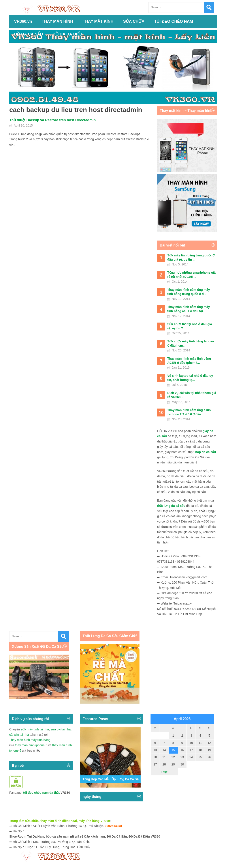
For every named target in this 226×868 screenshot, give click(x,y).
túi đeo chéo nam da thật (41, 792)
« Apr (164, 771)
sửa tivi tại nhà (61, 729)
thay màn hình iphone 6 (31, 745)
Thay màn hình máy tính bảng (29, 740)
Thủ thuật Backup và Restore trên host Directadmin (52, 120)
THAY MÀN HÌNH (57, 21)
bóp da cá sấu (205, 452)
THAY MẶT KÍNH (98, 21)
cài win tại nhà (19, 734)
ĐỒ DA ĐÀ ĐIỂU (67, 34)
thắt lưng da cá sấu (171, 506)
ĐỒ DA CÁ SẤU (28, 34)
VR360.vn (23, 21)
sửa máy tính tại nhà (35, 729)
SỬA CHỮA (133, 21)
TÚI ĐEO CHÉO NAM (173, 21)
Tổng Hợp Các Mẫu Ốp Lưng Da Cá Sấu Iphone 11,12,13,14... (127, 779)
